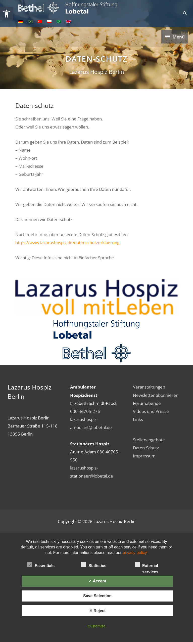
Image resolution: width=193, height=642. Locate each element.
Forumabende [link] (147, 403)
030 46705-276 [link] (85, 411)
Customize (97, 626)
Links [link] (138, 419)
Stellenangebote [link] (149, 440)
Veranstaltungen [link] (149, 387)
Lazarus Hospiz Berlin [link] (96, 71)
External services (146, 565)
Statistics (93, 565)
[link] (6, 13)
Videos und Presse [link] (151, 411)
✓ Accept (97, 581)
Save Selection (97, 596)
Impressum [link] (144, 456)
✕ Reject (97, 611)
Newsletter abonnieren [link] (155, 395)
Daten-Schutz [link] (146, 448)
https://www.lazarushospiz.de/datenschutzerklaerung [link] (67, 242)
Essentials (41, 565)
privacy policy (135, 552)
